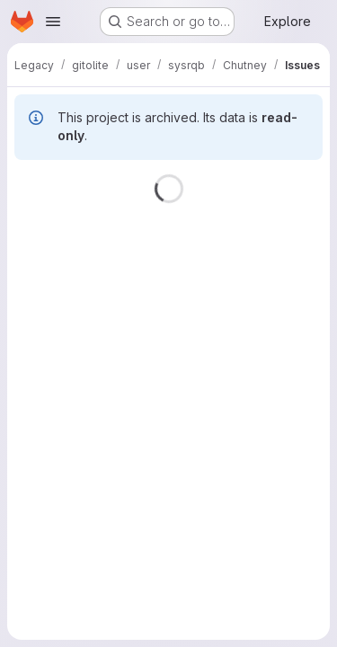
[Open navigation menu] (53, 21)
